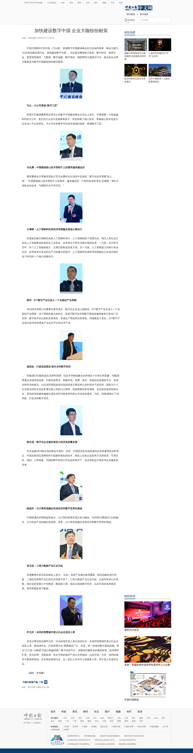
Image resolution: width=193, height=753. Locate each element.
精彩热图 (129, 32)
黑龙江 (110, 718)
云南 (104, 721)
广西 (74, 721)
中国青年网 (115, 727)
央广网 (165, 727)
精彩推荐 (129, 596)
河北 (80, 718)
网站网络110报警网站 (127, 744)
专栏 (112, 3)
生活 (88, 3)
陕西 (126, 721)
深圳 (141, 721)
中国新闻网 (55, 730)
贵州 (111, 721)
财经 (79, 3)
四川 (97, 721)
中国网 (84, 727)
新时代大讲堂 (131, 630)
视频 (104, 3)
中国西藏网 (154, 727)
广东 (67, 721)
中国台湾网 (141, 727)
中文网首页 (51, 3)
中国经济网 (128, 727)
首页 (53, 711)
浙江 (133, 718)
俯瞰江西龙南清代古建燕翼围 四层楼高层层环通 (135, 56)
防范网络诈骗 (89, 736)
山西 (87, 718)
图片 (96, 3)
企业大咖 (45, 687)
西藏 (119, 721)
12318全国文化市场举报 (104, 744)
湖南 (60, 721)
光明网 (66, 730)
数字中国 (31, 687)
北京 (65, 718)
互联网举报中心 (73, 736)
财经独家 (144, 14)
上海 (119, 718)
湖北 (52, 721)
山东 (156, 718)
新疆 (134, 721)
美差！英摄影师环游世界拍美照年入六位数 (147, 665)
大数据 (38, 687)
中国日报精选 (131, 699)
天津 (72, 718)
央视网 (93, 727)
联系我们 (37, 723)
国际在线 (104, 727)
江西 (148, 718)
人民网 (66, 727)
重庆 (89, 721)
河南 (163, 718)
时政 (63, 3)
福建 (141, 718)
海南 (82, 721)
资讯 (71, 3)
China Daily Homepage (33, 3)
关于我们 (27, 723)
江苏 (126, 718)
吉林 (102, 718)
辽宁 (95, 718)
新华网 (75, 727)
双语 (121, 3)
